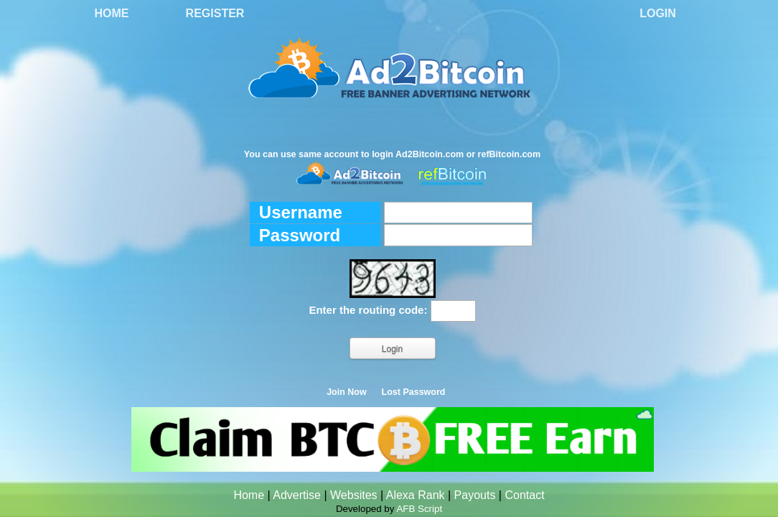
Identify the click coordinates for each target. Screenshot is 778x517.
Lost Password (414, 392)
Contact (524, 495)
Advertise (297, 495)
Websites (354, 495)
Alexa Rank (415, 495)
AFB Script (419, 508)
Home (112, 13)
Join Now (347, 392)
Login (657, 13)
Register (215, 13)
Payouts (475, 495)
